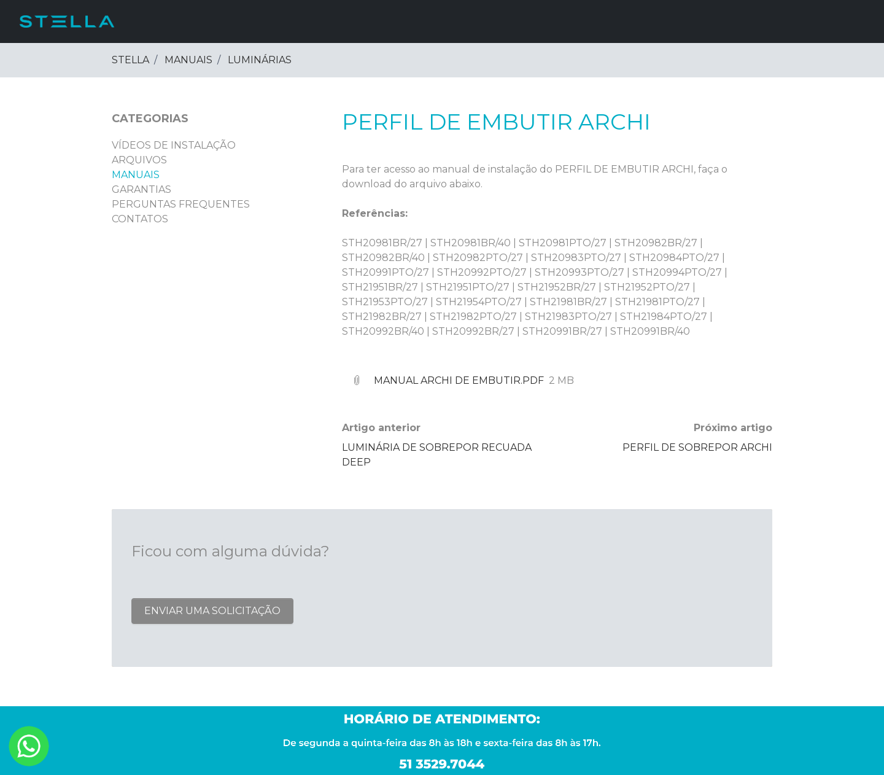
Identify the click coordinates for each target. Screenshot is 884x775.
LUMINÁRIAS (260, 60)
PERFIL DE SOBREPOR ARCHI (697, 447)
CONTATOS (140, 219)
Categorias (150, 118)
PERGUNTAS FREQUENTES (181, 204)
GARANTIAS (141, 189)
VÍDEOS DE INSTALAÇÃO (174, 145)
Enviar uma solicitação (212, 611)
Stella (130, 60)
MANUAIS (188, 60)
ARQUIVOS (139, 160)
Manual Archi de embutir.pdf (459, 380)
